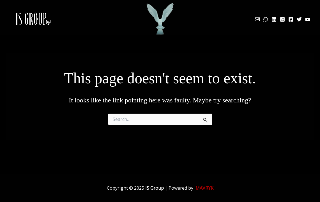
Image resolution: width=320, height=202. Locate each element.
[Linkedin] (274, 19)
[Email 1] (257, 19)
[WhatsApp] (265, 19)
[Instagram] (282, 19)
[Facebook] (290, 19)
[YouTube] (307, 19)
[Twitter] (299, 19)
